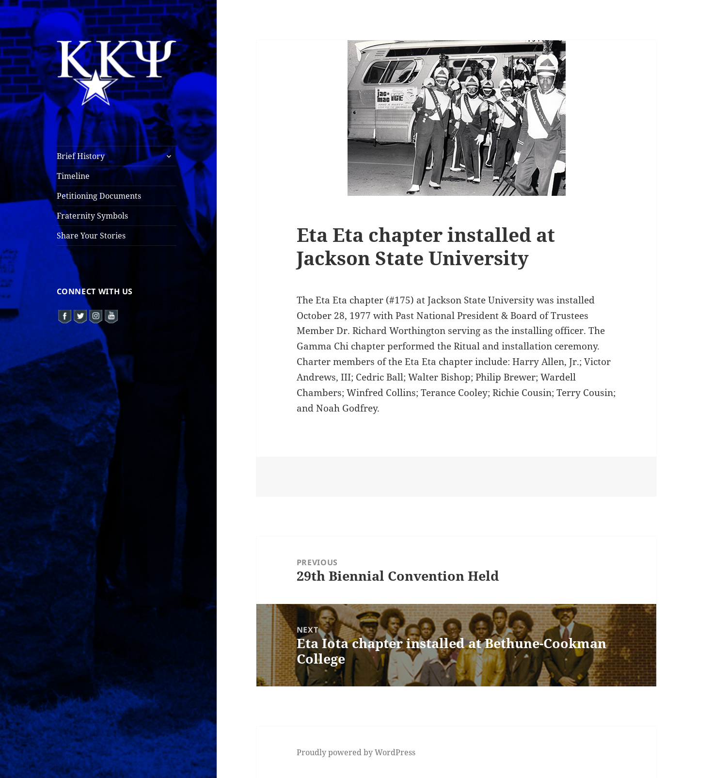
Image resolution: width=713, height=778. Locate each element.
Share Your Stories (91, 235)
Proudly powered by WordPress (356, 752)
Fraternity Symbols (92, 215)
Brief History (81, 156)
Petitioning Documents (99, 196)
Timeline (73, 176)
